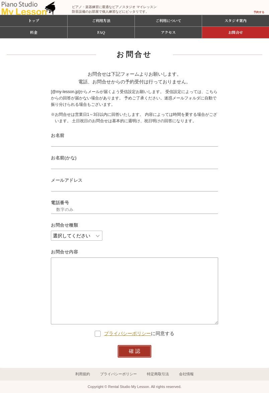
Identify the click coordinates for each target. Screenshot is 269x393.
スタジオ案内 (236, 20)
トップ (33, 20)
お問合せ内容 (64, 251)
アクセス (168, 32)
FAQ (101, 32)
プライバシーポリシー (127, 333)
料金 (33, 32)
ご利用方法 (101, 20)
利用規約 (82, 374)
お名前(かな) (64, 157)
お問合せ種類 (64, 225)
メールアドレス (67, 180)
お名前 (58, 135)
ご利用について (168, 20)
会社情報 (186, 374)
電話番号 (60, 202)
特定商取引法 (158, 374)
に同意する (134, 333)
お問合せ (235, 32)
